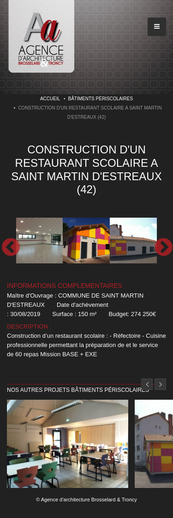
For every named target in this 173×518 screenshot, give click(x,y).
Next (163, 247)
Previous (10, 247)
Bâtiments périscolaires (100, 98)
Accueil (50, 98)
